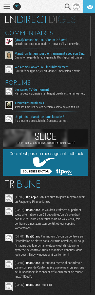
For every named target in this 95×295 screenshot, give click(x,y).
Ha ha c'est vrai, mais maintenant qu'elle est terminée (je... (50, 93)
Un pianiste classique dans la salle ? (39, 117)
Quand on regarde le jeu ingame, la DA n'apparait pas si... (49, 57)
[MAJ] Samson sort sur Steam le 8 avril (41, 40)
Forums (18, 82)
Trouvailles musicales (29, 103)
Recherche (68, 7)
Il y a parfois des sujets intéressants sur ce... (41, 120)
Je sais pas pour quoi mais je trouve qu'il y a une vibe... (48, 43)
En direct (26, 19)
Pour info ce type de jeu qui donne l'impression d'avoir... (48, 71)
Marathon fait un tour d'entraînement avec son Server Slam (50, 53)
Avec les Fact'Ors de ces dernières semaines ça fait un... (48, 107)
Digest (64, 19)
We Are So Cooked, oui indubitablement (41, 67)
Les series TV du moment (32, 89)
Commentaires (29, 33)
